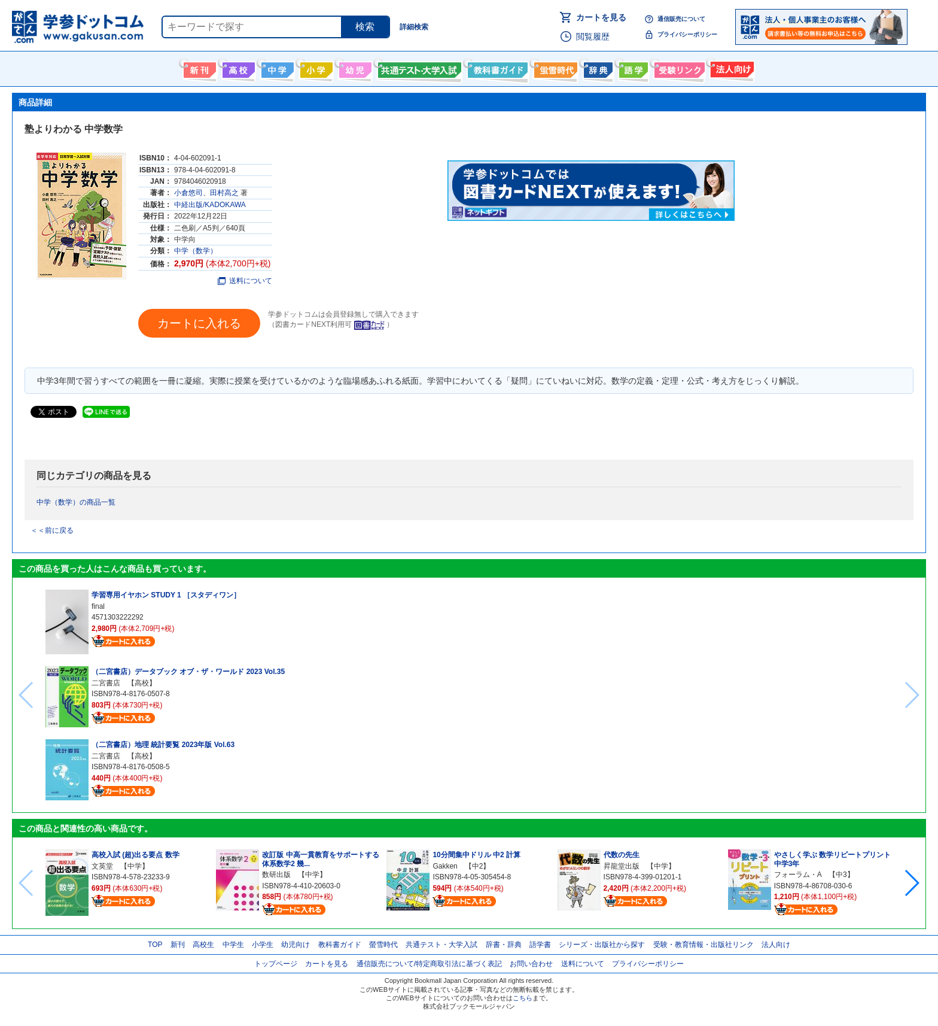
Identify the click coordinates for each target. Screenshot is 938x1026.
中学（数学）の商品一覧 (75, 502)
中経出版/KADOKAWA (210, 205)
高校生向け (237, 67)
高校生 (203, 944)
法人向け (731, 67)
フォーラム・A (797, 874)
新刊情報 (198, 67)
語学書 (632, 67)
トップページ (275, 964)
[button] (911, 883)
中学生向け (276, 67)
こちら (522, 997)
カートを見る (601, 17)
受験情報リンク (678, 67)
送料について (245, 281)
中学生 (233, 944)
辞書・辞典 (504, 944)
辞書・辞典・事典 (596, 67)
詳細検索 (414, 27)
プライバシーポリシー (687, 34)
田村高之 (224, 193)
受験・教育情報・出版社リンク (703, 944)
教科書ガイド (496, 67)
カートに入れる (199, 323)
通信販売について (681, 19)
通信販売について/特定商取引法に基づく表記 (429, 964)
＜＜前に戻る (52, 530)
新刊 (177, 944)
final (98, 606)
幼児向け (353, 67)
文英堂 (102, 866)
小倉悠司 (188, 193)
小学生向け (315, 67)
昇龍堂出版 (621, 866)
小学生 (262, 944)
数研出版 (276, 874)
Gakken (445, 866)
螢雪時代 (554, 67)
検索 (364, 27)
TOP (155, 944)
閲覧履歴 (593, 36)
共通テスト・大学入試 (418, 67)
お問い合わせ (531, 964)
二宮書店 (106, 683)
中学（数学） (195, 251)
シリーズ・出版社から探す (602, 944)
